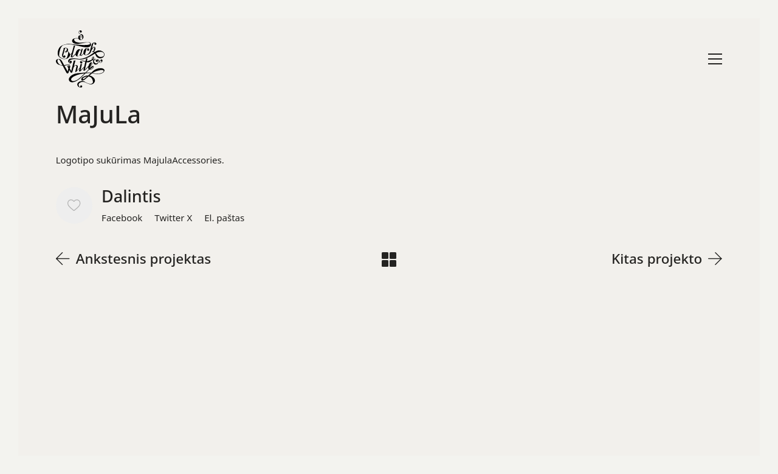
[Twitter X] (173, 217)
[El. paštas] (224, 217)
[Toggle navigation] (715, 59)
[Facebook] (122, 217)
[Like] (74, 205)
